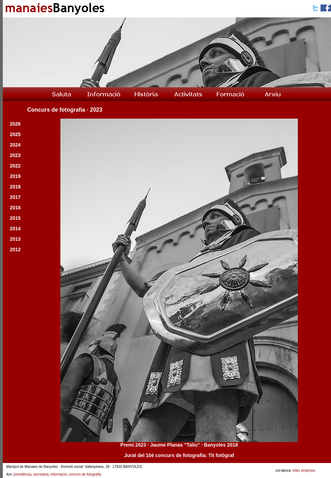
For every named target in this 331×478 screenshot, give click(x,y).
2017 (15, 197)
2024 (15, 145)
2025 (15, 134)
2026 (15, 124)
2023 (15, 155)
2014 (15, 228)
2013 (15, 239)
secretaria (41, 474)
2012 (15, 249)
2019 (15, 176)
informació (59, 474)
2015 (15, 218)
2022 (15, 166)
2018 (15, 186)
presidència (22, 474)
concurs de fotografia (84, 474)
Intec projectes (304, 470)
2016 (15, 207)
